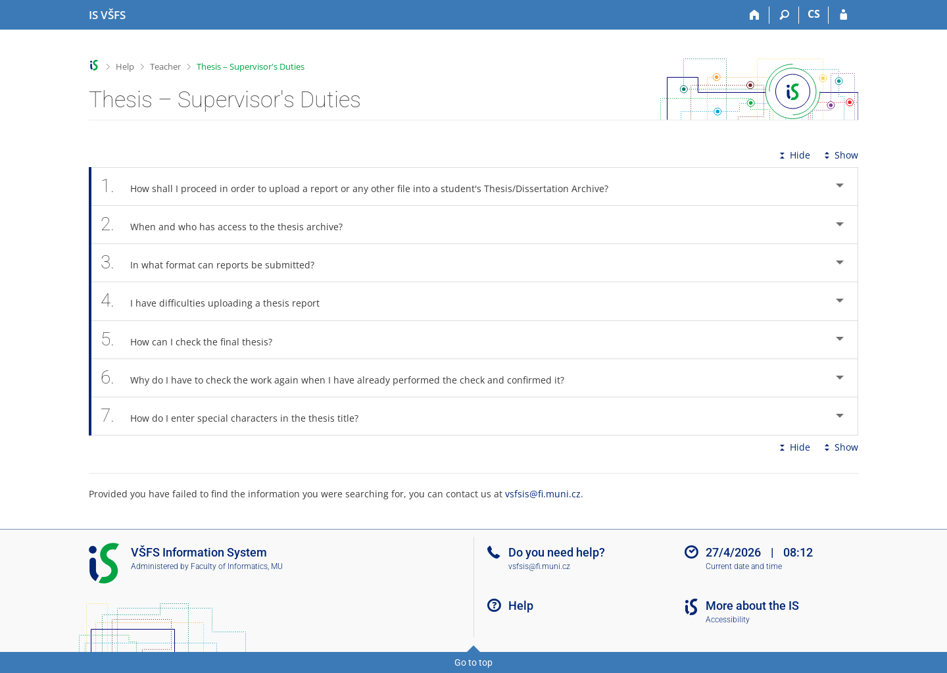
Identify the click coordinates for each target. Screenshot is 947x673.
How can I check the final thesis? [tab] (194, 339)
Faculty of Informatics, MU (237, 566)
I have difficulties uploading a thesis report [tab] (217, 300)
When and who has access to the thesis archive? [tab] (229, 224)
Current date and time (744, 566)
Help (125, 66)
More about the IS (752, 605)
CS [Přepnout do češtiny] (814, 14)
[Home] (754, 15)
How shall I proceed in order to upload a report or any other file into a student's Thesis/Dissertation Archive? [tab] (362, 186)
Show (839, 155)
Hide (793, 155)
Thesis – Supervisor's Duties (250, 66)
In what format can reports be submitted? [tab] (215, 262)
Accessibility (728, 619)
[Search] (784, 15)
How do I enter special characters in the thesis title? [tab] (237, 416)
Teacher (165, 66)
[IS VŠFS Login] (843, 15)
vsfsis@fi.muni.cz (543, 493)
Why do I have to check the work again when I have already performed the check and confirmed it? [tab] (340, 377)
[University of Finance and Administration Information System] (107, 15)
